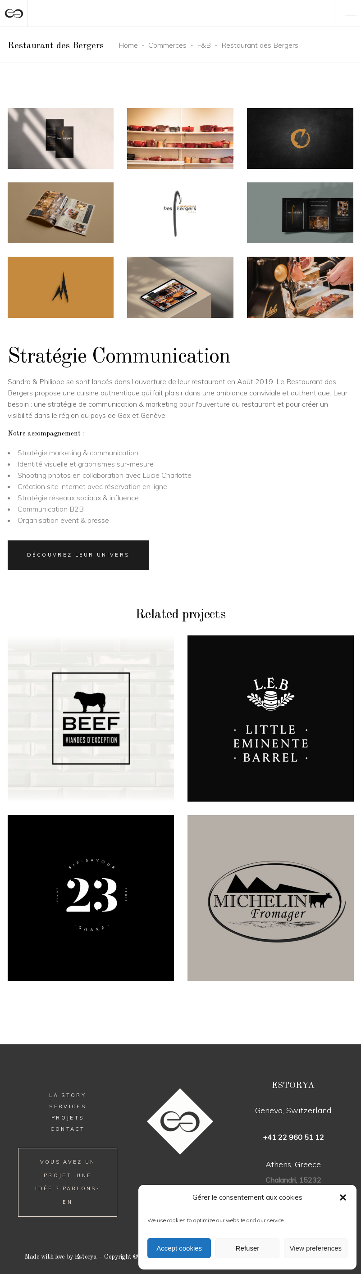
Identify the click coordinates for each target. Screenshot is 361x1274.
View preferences (316, 1248)
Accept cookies (179, 1248)
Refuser (248, 1248)
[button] (342, 1197)
